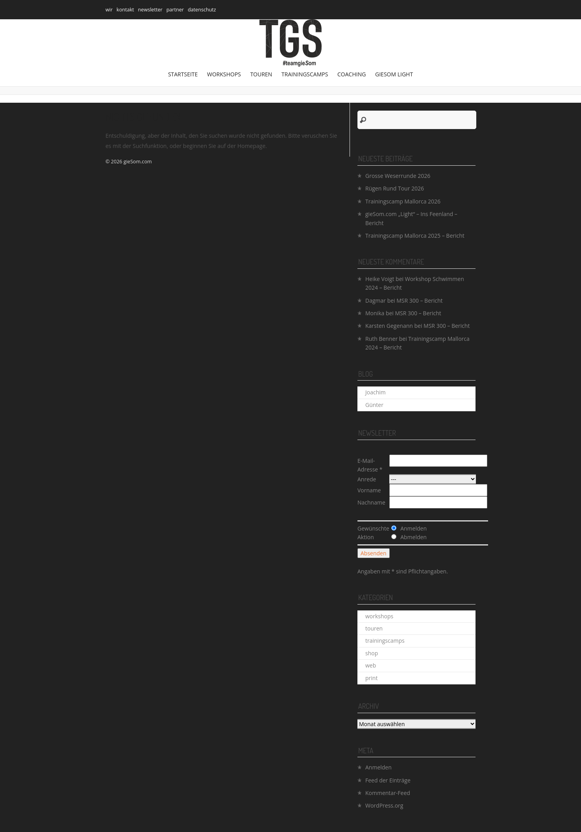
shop (371, 653)
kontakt (125, 9)
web (370, 665)
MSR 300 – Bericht (419, 300)
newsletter (150, 9)
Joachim (375, 392)
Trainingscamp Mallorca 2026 (402, 201)
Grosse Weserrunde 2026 (397, 175)
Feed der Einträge (388, 780)
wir (109, 9)
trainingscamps (304, 74)
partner (175, 9)
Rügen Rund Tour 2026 (394, 188)
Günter (374, 405)
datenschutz (202, 9)
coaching (351, 74)
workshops (224, 74)
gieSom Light (394, 74)
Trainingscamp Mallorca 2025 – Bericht (414, 235)
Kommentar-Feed (387, 793)
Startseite (183, 74)
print (371, 678)
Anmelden (378, 767)
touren (261, 74)
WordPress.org (384, 805)
